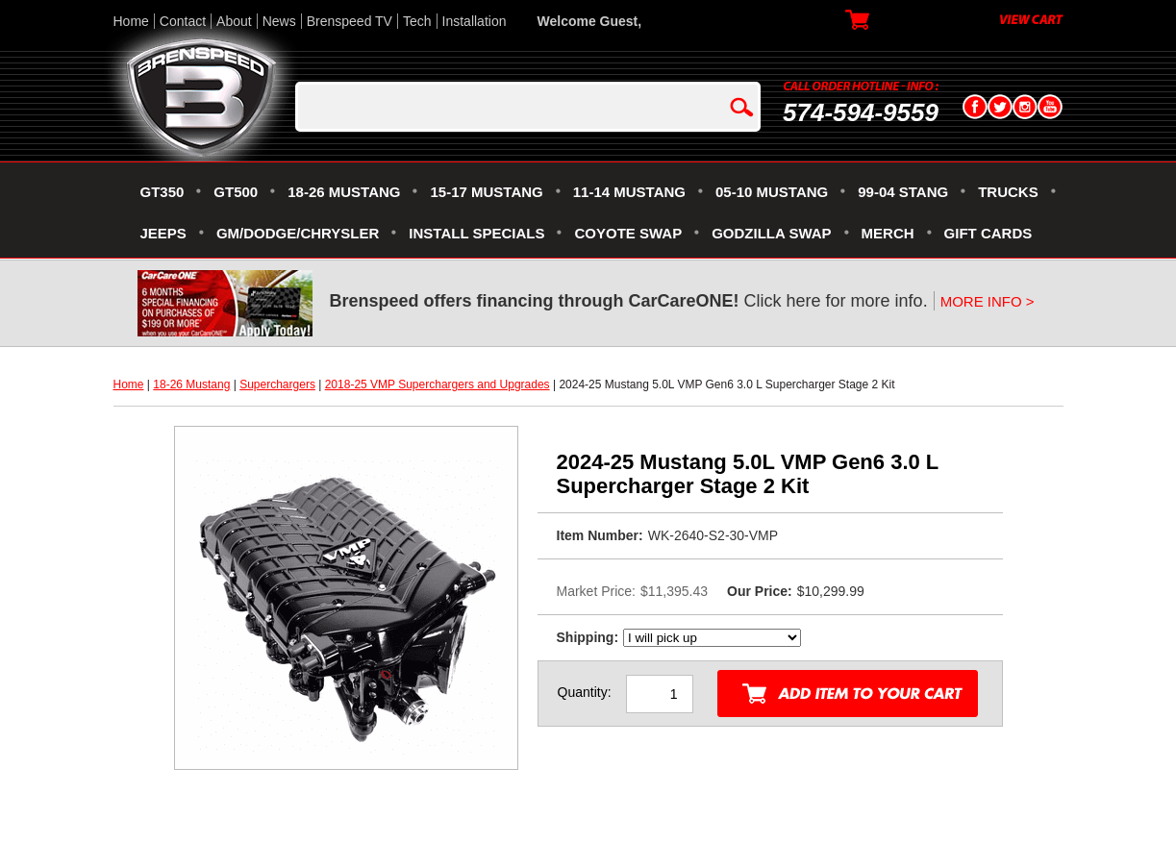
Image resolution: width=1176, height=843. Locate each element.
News (279, 21)
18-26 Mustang (191, 384)
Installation (474, 21)
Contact (183, 21)
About (234, 21)
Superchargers (277, 384)
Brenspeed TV (349, 21)
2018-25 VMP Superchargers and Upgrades (437, 384)
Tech (417, 21)
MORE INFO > (987, 301)
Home (131, 21)
